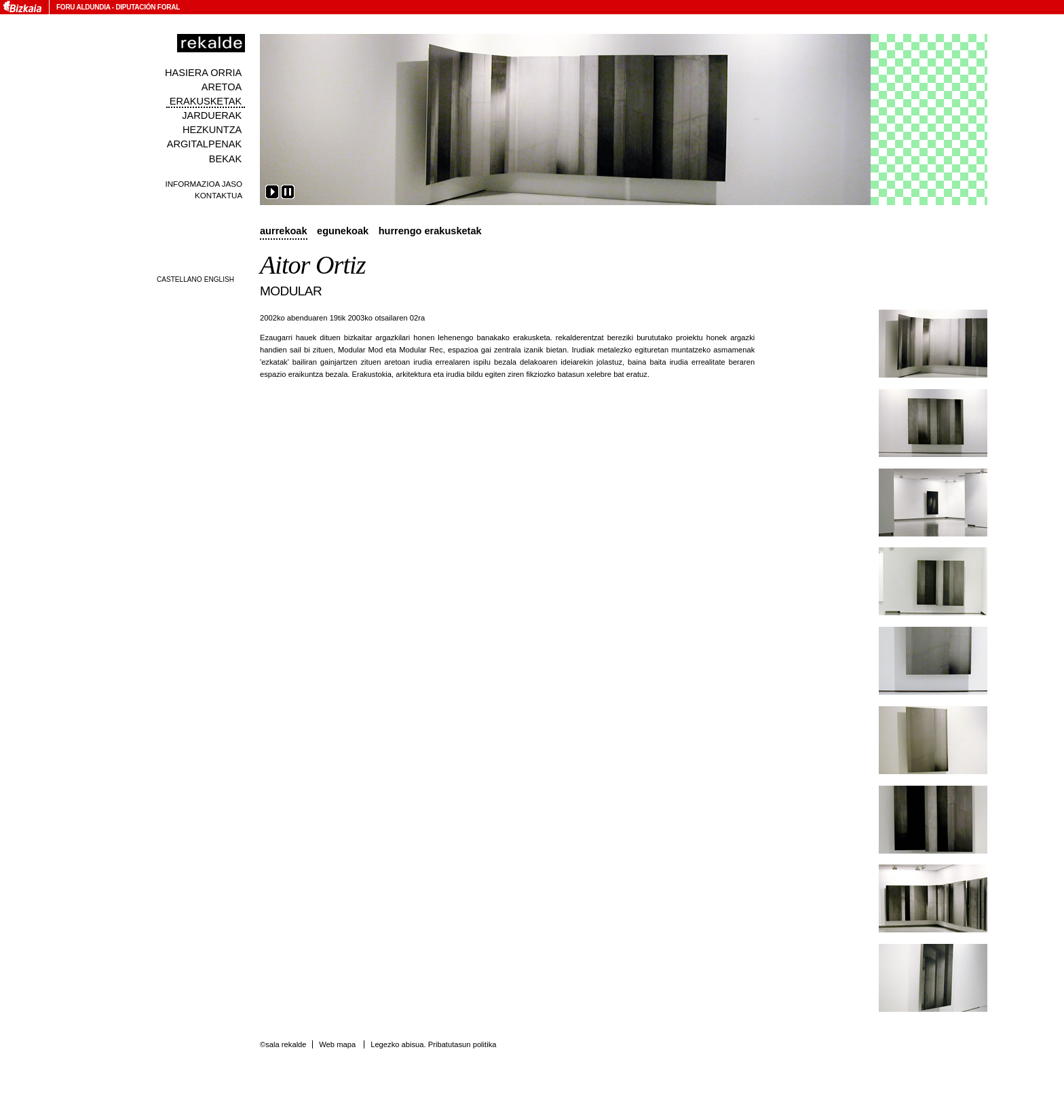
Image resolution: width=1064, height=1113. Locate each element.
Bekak (225, 158)
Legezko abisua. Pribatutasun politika (433, 1044)
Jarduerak (212, 115)
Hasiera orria (203, 72)
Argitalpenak (204, 144)
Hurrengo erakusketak (430, 230)
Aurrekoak (283, 230)
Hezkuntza (212, 129)
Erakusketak (206, 101)
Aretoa (222, 86)
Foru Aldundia (83, 7)
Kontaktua (218, 195)
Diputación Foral (147, 7)
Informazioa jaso (203, 183)
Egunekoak (342, 230)
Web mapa (337, 1044)
